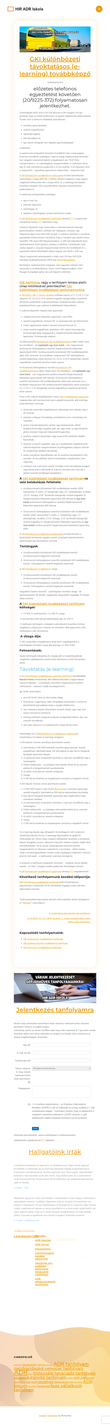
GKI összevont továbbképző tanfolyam (42, 947)
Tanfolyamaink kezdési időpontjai (44, 1256)
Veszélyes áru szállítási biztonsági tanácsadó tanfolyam (43, 1269)
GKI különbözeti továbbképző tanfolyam (41, 175)
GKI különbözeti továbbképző (36, 569)
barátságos (61, 1382)
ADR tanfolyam (71, 1364)
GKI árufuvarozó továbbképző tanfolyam (43, 939)
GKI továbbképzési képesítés (74, 396)
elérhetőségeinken (66, 259)
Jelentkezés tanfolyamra (55, 1009)
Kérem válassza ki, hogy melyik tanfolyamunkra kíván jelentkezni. (22, 1075)
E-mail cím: (23, 1052)
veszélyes (46, 1381)
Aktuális (27, 902)
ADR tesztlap (76, 1382)
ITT (71, 218)
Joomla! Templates (48, 1415)
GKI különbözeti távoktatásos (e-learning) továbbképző (55, 66)
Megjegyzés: (24, 1088)
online (70, 1378)
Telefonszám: (22, 1060)
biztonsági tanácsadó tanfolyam (64, 1373)
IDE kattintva (30, 282)
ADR (21, 1372)
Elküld (35, 1129)
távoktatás (29, 1365)
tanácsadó (43, 1386)
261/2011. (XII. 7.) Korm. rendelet (38, 295)
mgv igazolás (22, 1382)
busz (30, 1373)
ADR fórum (42, 1244)
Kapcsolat (60, 789)
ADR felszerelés (45, 1364)
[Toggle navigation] (99, 9)
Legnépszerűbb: (26, 1236)
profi (34, 1382)
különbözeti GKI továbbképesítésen (54, 341)
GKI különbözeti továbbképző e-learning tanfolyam (47, 676)
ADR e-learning (83, 1378)
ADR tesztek (43, 1240)
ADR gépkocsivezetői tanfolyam (45, 1281)
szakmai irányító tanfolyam (40, 1377)
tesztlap (32, 1386)
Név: (26, 1045)
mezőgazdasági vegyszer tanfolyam (48, 1368)
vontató (18, 1364)
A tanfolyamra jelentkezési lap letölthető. (70, 913)
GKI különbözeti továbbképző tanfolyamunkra (52, 288)
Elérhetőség (43, 1248)
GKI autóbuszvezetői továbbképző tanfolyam (45, 943)
